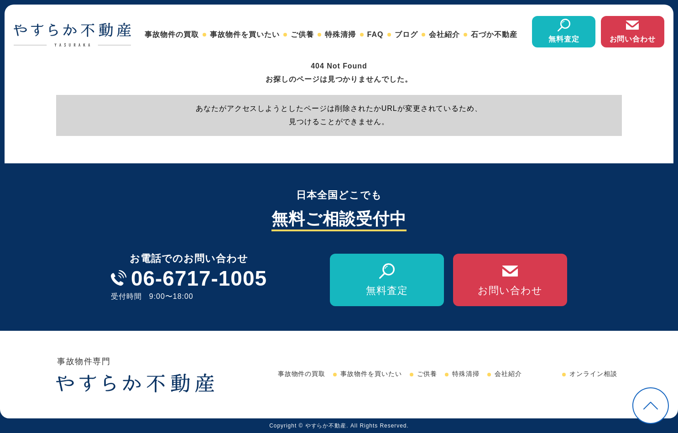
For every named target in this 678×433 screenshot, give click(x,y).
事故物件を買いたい (245, 34)
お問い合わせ (633, 39)
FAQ (375, 34)
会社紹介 (444, 34)
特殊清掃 (340, 34)
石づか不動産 (494, 34)
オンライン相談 (593, 373)
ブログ (406, 34)
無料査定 (563, 39)
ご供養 (302, 34)
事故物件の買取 (172, 34)
